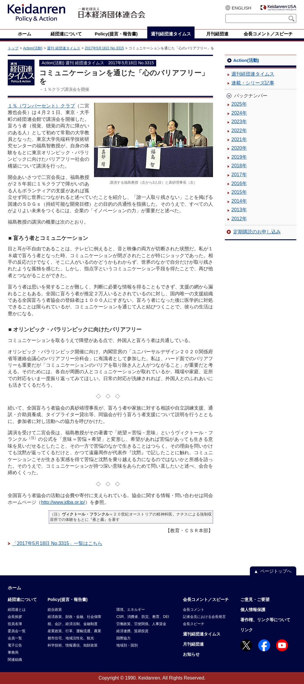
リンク (246, 629)
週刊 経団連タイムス (63, 48)
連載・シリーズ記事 (252, 82)
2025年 (239, 104)
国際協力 (123, 638)
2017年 (239, 174)
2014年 (239, 201)
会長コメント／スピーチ (206, 599)
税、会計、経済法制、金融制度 (73, 624)
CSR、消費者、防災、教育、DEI (142, 617)
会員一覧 (15, 638)
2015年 (239, 192)
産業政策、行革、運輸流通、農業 (74, 631)
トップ (13, 48)
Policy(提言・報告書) (68, 599)
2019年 (239, 157)
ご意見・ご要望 (254, 599)
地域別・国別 (127, 645)
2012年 (239, 218)
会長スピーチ (193, 624)
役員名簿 (15, 624)
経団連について (22, 599)
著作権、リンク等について (265, 619)
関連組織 (15, 660)
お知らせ (191, 654)
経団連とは (17, 610)
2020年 (239, 148)
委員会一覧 (17, 631)
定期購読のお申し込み (257, 231)
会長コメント (193, 610)
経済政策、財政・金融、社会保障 (74, 617)
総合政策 (55, 610)
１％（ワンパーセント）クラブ (41, 105)
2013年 (239, 209)
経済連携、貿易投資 (132, 631)
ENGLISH (241, 7)
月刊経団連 (193, 644)
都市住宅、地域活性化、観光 (71, 638)
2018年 (239, 165)
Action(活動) (32, 48)
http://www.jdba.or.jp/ (63, 502)
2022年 (239, 130)
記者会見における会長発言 (204, 617)
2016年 (239, 183)
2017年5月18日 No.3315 (104, 48)
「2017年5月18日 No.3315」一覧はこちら (57, 543)
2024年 (239, 112)
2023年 (239, 121)
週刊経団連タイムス (252, 73)
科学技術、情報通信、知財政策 (73, 645)
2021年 (239, 139)
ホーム (14, 587)
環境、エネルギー (130, 610)
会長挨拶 (15, 617)
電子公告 (15, 645)
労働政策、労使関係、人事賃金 (141, 624)
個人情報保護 (252, 609)
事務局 (13, 652)
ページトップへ (276, 571)
